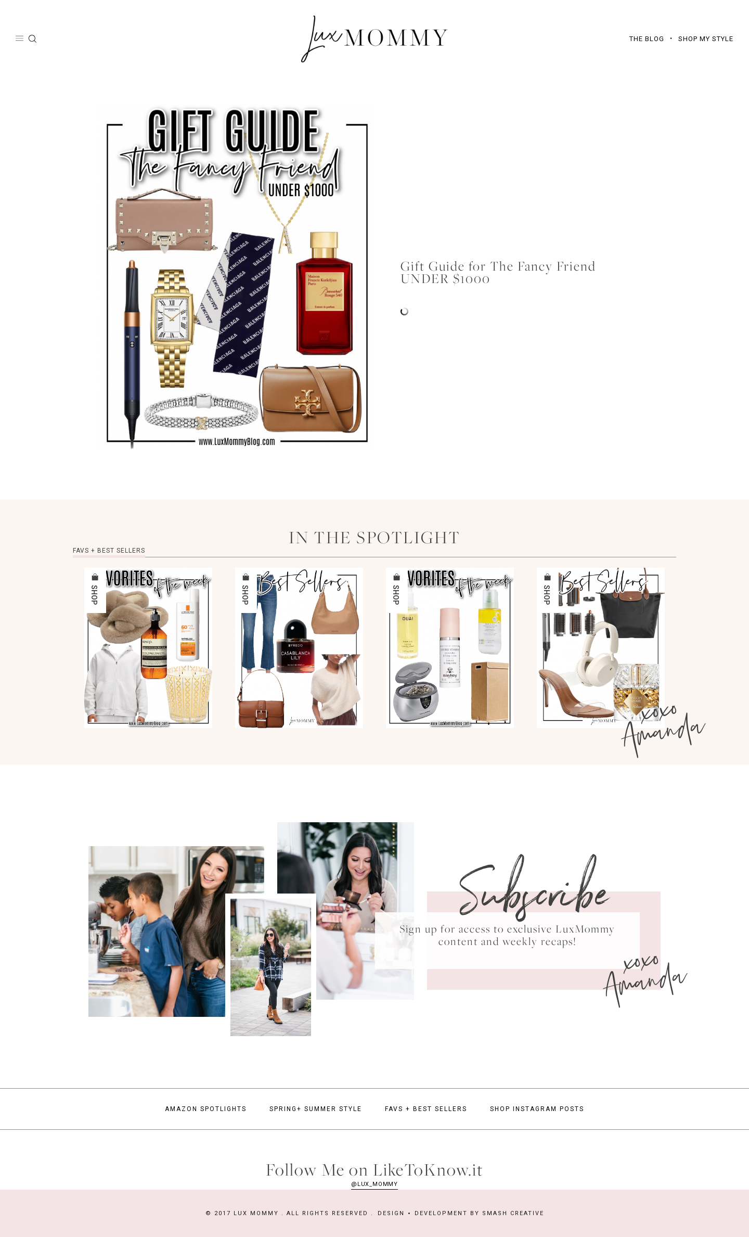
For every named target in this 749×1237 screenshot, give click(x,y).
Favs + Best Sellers (426, 1109)
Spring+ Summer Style (315, 1109)
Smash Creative (513, 1213)
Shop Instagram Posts (537, 1109)
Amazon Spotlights (206, 1109)
